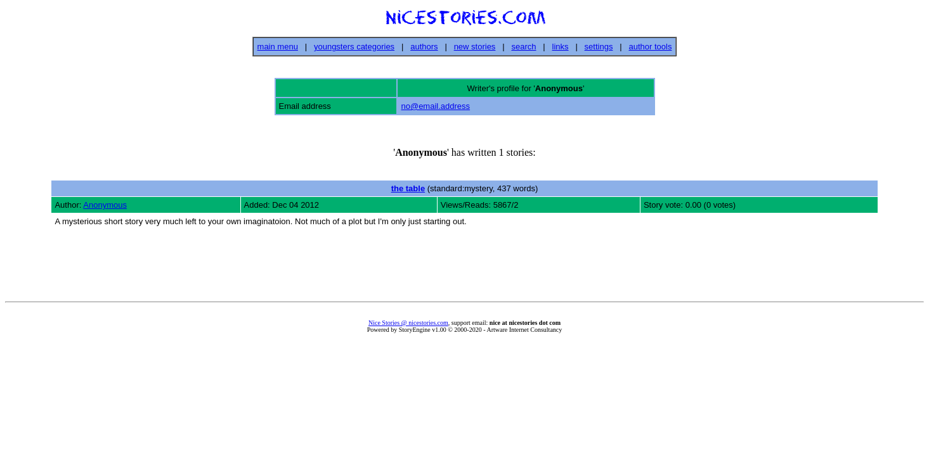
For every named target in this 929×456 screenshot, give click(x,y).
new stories (475, 46)
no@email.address (435, 106)
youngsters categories (354, 46)
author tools (650, 46)
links (560, 46)
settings (599, 46)
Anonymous (105, 205)
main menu (277, 46)
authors (424, 46)
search (523, 46)
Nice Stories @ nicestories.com (408, 322)
